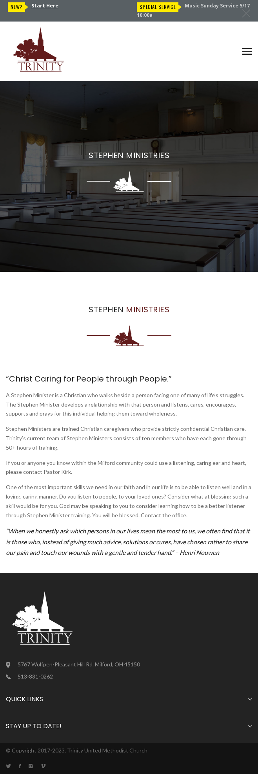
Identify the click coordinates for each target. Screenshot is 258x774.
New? (146, 7)
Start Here (173, 5)
